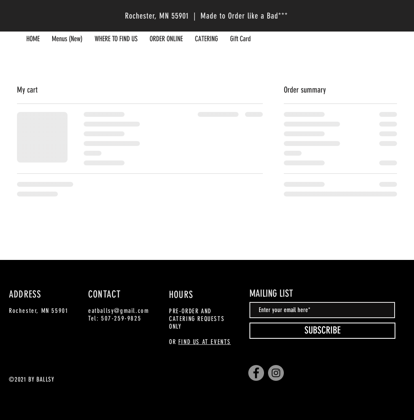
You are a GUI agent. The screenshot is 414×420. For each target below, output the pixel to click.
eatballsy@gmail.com (118, 310)
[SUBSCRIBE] (322, 331)
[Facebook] (256, 373)
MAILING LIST (271, 293)
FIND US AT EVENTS (204, 342)
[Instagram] (276, 373)
